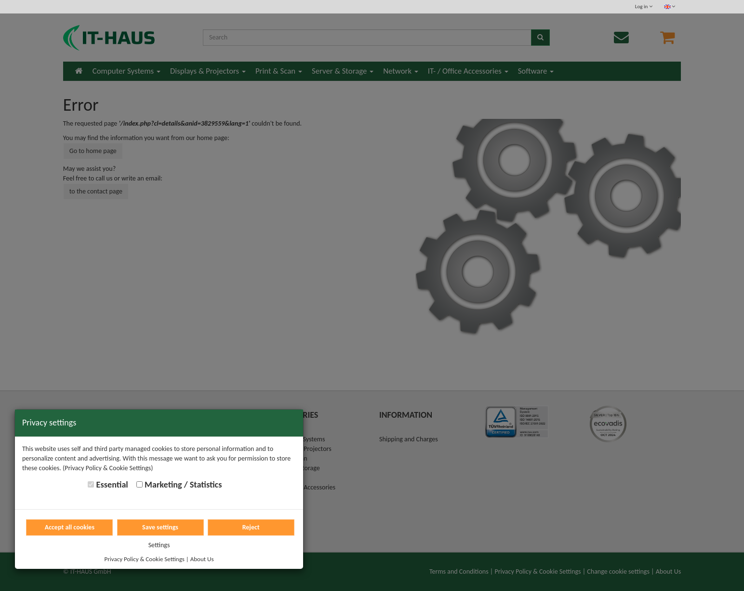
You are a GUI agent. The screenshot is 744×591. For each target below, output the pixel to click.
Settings (159, 545)
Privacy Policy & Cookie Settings (145, 559)
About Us (202, 559)
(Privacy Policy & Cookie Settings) (108, 468)
